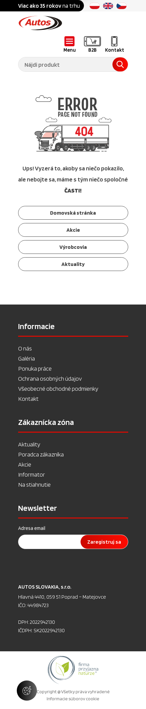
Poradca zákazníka (41, 454)
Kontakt (28, 398)
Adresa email (31, 528)
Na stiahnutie (34, 484)
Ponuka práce (35, 368)
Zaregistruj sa (104, 542)
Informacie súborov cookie (73, 698)
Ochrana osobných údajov (50, 378)
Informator (31, 474)
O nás (25, 348)
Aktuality (29, 444)
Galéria (26, 358)
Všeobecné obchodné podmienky (58, 388)
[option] (73, 670)
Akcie (24, 464)
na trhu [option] (49, 5)
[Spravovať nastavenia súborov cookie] (27, 690)
